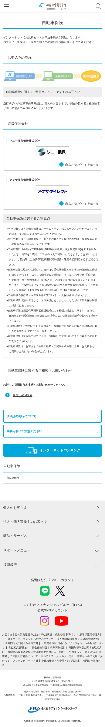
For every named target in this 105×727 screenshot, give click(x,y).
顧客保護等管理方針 (90, 634)
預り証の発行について (21, 416)
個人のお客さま (15, 508)
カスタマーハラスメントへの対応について (29, 639)
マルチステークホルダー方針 (57, 656)
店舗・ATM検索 (22, 395)
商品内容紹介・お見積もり (81, 164)
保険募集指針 (57, 647)
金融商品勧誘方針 (90, 639)
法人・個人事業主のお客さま (25, 522)
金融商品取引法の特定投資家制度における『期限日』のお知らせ (45, 652)
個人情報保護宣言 (67, 639)
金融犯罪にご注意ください (24, 431)
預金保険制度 (39, 647)
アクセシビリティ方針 (25, 660)
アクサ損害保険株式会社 (24, 179)
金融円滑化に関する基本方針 (21, 643)
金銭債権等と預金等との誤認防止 (60, 660)
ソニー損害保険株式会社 (24, 141)
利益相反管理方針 (19, 647)
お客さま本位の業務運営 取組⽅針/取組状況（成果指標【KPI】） (39, 634)
